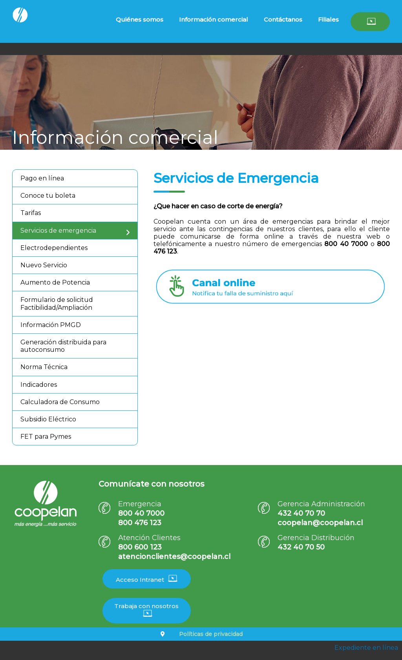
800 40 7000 (141, 513)
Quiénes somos (139, 19)
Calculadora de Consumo (60, 402)
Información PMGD (50, 325)
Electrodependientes (54, 248)
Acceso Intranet (146, 578)
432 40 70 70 (301, 513)
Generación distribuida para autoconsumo (63, 345)
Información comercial (213, 19)
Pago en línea (42, 178)
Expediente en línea (366, 647)
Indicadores (38, 384)
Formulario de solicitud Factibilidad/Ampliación (56, 303)
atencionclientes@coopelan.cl (174, 556)
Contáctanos (283, 19)
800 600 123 (140, 547)
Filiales (328, 19)
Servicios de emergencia (58, 230)
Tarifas (30, 213)
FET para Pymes (45, 436)
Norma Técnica (44, 367)
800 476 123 (139, 522)
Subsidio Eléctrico (48, 419)
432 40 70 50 (301, 547)
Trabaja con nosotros (146, 609)
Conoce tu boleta (47, 195)
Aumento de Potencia (55, 282)
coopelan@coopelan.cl (320, 522)
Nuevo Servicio (43, 265)
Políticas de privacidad (211, 634)
